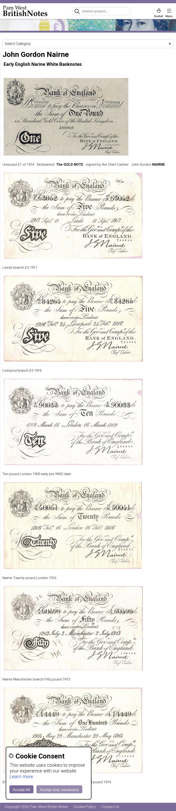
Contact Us (110, 807)
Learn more (21, 776)
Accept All (21, 790)
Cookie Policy (85, 807)
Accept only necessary (59, 790)
